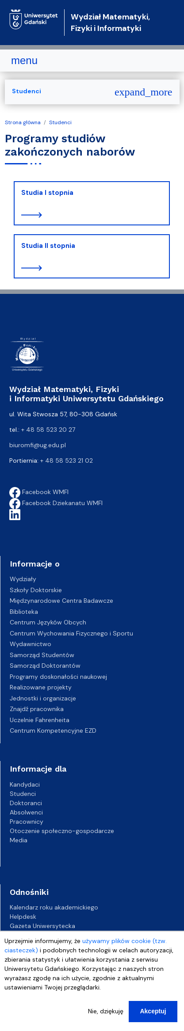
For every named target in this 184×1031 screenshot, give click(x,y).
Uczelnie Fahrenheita (39, 720)
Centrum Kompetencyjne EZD (53, 730)
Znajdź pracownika (37, 709)
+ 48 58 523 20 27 (48, 430)
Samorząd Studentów (42, 655)
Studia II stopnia (48, 245)
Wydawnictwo (30, 644)
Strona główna (23, 122)
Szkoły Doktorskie (36, 590)
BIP (14, 935)
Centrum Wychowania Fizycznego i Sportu (71, 633)
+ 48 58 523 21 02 (66, 460)
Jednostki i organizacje (43, 698)
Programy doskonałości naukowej (58, 677)
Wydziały (23, 579)
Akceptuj (153, 1017)
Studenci (60, 122)
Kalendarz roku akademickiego (54, 907)
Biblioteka (24, 612)
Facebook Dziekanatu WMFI (56, 503)
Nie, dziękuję (105, 1017)
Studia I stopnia (47, 192)
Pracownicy (26, 822)
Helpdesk (23, 917)
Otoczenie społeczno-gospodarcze (62, 831)
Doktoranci (26, 803)
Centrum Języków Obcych (48, 622)
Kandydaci (25, 784)
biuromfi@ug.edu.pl (37, 445)
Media (18, 840)
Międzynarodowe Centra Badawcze (61, 601)
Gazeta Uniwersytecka (42, 926)
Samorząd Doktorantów (45, 666)
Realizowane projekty (41, 687)
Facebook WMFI (39, 492)
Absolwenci (26, 812)
